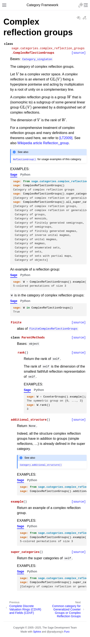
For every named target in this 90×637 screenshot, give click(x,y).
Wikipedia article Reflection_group (43, 143)
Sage (13, 174)
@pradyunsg (54, 631)
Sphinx (37, 631)
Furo (66, 631)
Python (25, 174)
